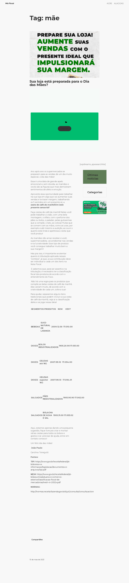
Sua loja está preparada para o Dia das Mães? (59, 83)
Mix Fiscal (9, 3)
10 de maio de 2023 (37, 560)
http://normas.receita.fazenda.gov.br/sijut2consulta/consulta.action (62, 491)
